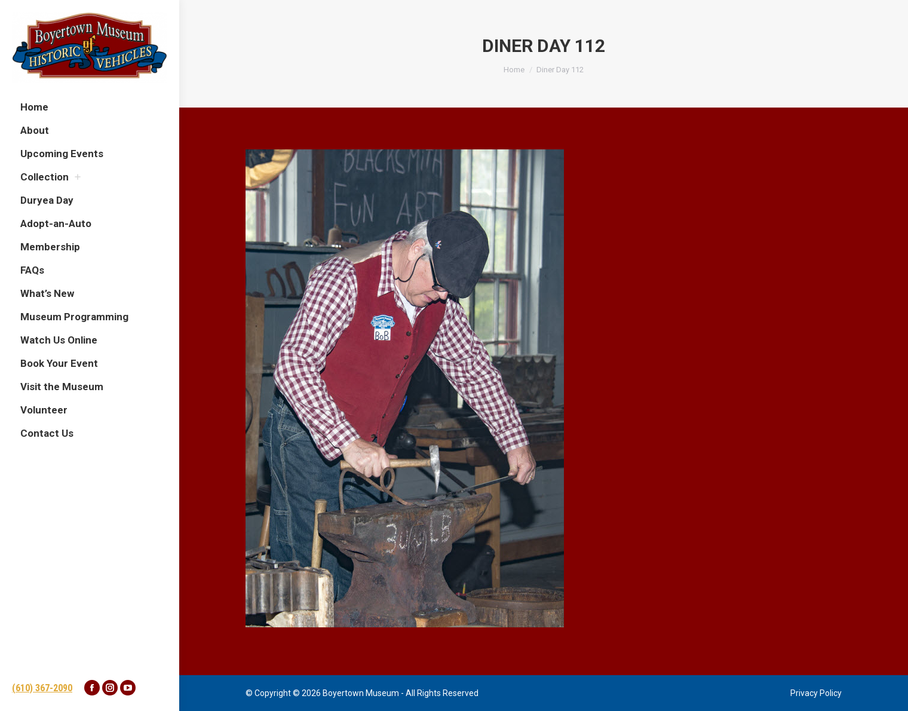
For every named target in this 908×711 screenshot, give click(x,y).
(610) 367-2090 (42, 688)
